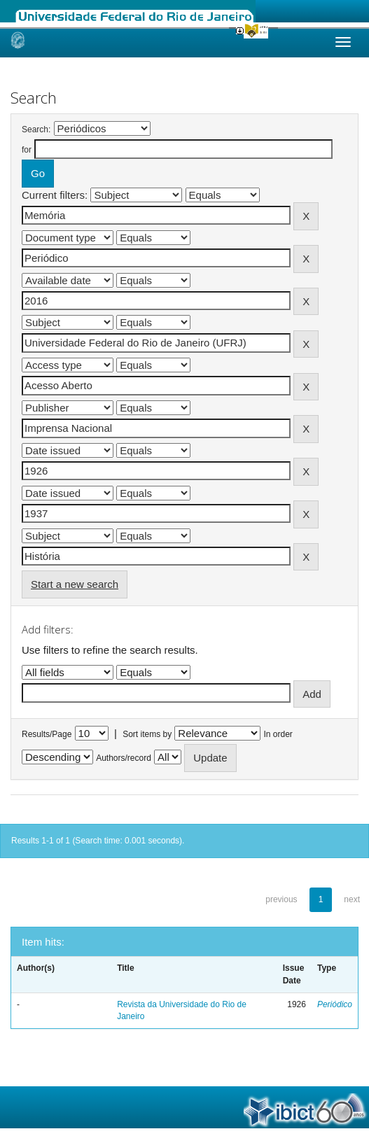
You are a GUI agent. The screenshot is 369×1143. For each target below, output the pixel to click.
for (27, 150)
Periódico (334, 1004)
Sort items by (147, 734)
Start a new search (74, 584)
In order (278, 734)
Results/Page (46, 734)
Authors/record (123, 758)
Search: (36, 129)
